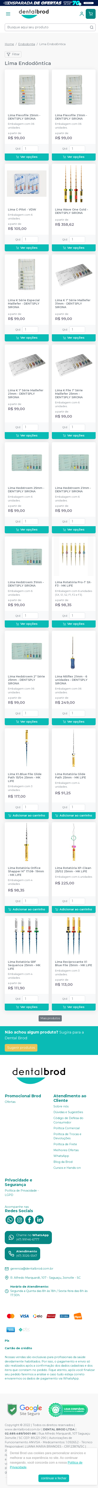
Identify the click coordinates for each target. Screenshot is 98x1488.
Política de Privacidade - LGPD (22, 1193)
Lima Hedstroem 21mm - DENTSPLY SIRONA (73, 489)
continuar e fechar (53, 1478)
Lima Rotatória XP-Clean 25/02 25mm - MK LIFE (73, 869)
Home (9, 44)
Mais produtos (50, 1018)
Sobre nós (61, 1106)
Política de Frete (65, 1144)
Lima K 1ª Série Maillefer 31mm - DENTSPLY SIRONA (72, 304)
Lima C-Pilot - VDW (22, 209)
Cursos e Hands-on (67, 1168)
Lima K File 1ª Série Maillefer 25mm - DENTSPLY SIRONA (69, 394)
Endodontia (26, 44)
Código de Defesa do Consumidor (68, 1120)
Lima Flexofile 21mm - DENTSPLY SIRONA (71, 117)
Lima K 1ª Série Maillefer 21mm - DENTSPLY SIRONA (25, 394)
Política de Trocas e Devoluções (67, 1136)
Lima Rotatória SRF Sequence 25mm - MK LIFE (24, 965)
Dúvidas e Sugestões (68, 1112)
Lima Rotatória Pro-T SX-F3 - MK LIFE (73, 584)
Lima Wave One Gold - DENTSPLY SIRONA (71, 211)
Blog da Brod (62, 1162)
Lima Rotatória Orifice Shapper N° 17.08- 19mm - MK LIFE (26, 871)
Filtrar (13, 54)
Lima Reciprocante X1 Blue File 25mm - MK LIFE (73, 963)
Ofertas (10, 1102)
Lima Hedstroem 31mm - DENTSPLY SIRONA (26, 584)
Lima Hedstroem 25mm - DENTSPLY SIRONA (26, 489)
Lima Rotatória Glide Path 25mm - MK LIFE (70, 776)
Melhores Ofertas (66, 1150)
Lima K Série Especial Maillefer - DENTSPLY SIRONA (24, 304)
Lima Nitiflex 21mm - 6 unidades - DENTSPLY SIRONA (71, 680)
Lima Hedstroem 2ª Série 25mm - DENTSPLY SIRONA (26, 680)
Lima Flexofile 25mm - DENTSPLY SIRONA (24, 117)
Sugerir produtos (21, 1048)
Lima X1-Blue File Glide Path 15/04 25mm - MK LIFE (25, 778)
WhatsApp (61, 1156)
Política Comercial (66, 1128)
